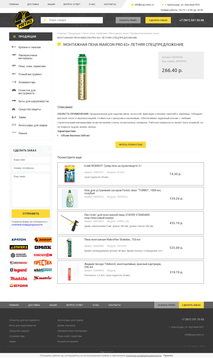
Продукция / (75, 33)
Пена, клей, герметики (69, 336)
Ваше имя (19, 159)
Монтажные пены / (119, 33)
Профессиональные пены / (145, 33)
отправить (31, 213)
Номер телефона (24, 168)
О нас (92, 4)
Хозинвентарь (17, 336)
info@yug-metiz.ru (144, 4)
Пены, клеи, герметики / (96, 33)
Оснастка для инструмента (24, 320)
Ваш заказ (19, 176)
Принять (168, 355)
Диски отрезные (66, 325)
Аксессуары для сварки (70, 320)
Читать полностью (130, 144)
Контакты (110, 4)
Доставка (33, 4)
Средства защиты (19, 330)
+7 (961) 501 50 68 (191, 20)
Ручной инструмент (68, 341)
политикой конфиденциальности (27, 225)
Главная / (62, 33)
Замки (12, 341)
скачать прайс (128, 20)
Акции (51, 4)
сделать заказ (158, 20)
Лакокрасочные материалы (72, 330)
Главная (14, 4)
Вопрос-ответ (72, 4)
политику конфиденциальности (143, 355)
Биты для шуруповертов (22, 325)
